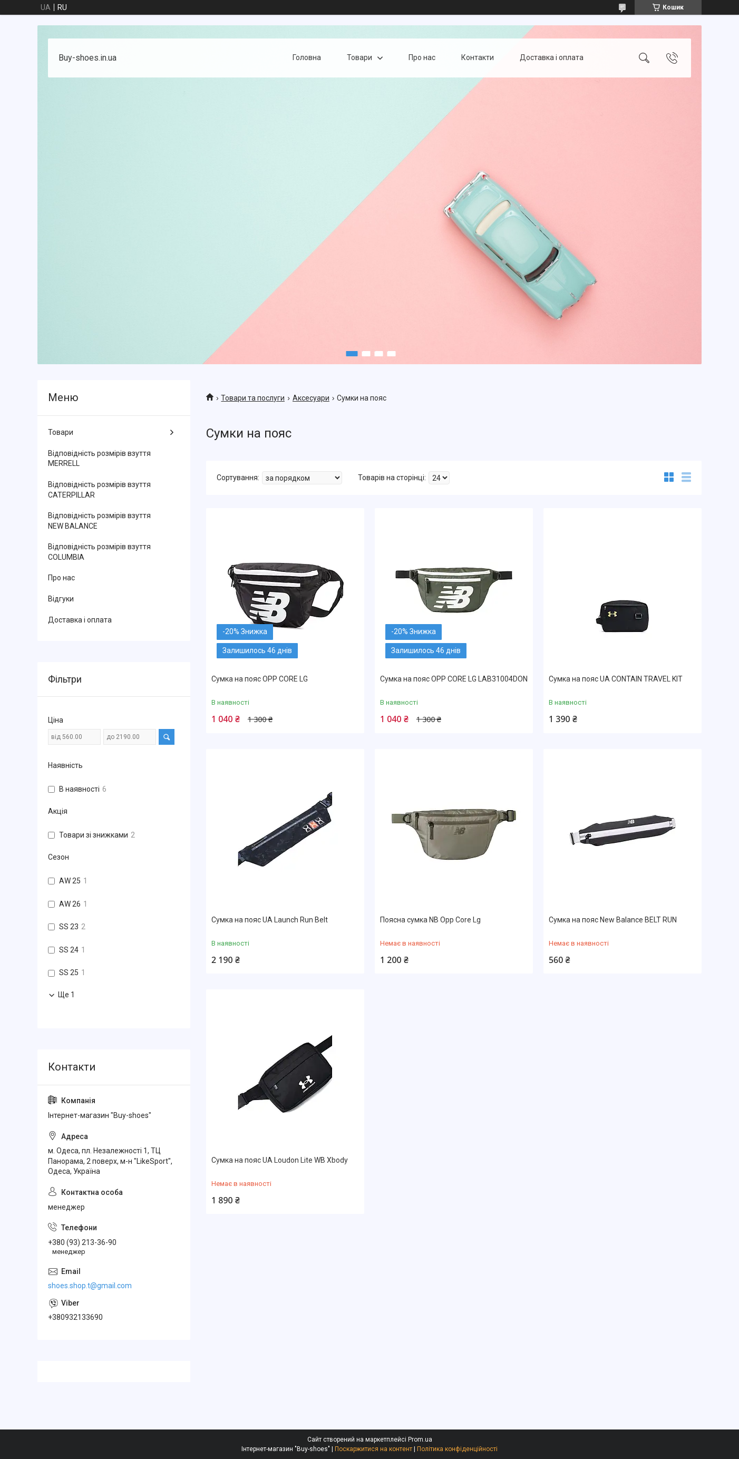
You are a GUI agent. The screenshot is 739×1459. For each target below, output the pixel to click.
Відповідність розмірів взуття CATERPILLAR (99, 489)
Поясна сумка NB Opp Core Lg (430, 920)
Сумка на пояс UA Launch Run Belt (269, 920)
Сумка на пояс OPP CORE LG (259, 679)
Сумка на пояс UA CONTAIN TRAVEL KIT (616, 679)
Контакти (477, 57)
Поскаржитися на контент (373, 1449)
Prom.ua (420, 1439)
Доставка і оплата (552, 57)
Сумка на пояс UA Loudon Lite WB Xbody (279, 1160)
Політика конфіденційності (457, 1449)
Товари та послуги (253, 398)
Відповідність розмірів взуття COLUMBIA (99, 551)
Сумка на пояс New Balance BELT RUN (613, 920)
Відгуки (61, 599)
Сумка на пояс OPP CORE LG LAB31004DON (454, 679)
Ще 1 (66, 994)
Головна (307, 57)
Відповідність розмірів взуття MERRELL (99, 458)
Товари (359, 57)
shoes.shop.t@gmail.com (90, 1285)
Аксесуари (311, 398)
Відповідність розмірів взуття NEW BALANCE (99, 520)
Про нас (422, 57)
